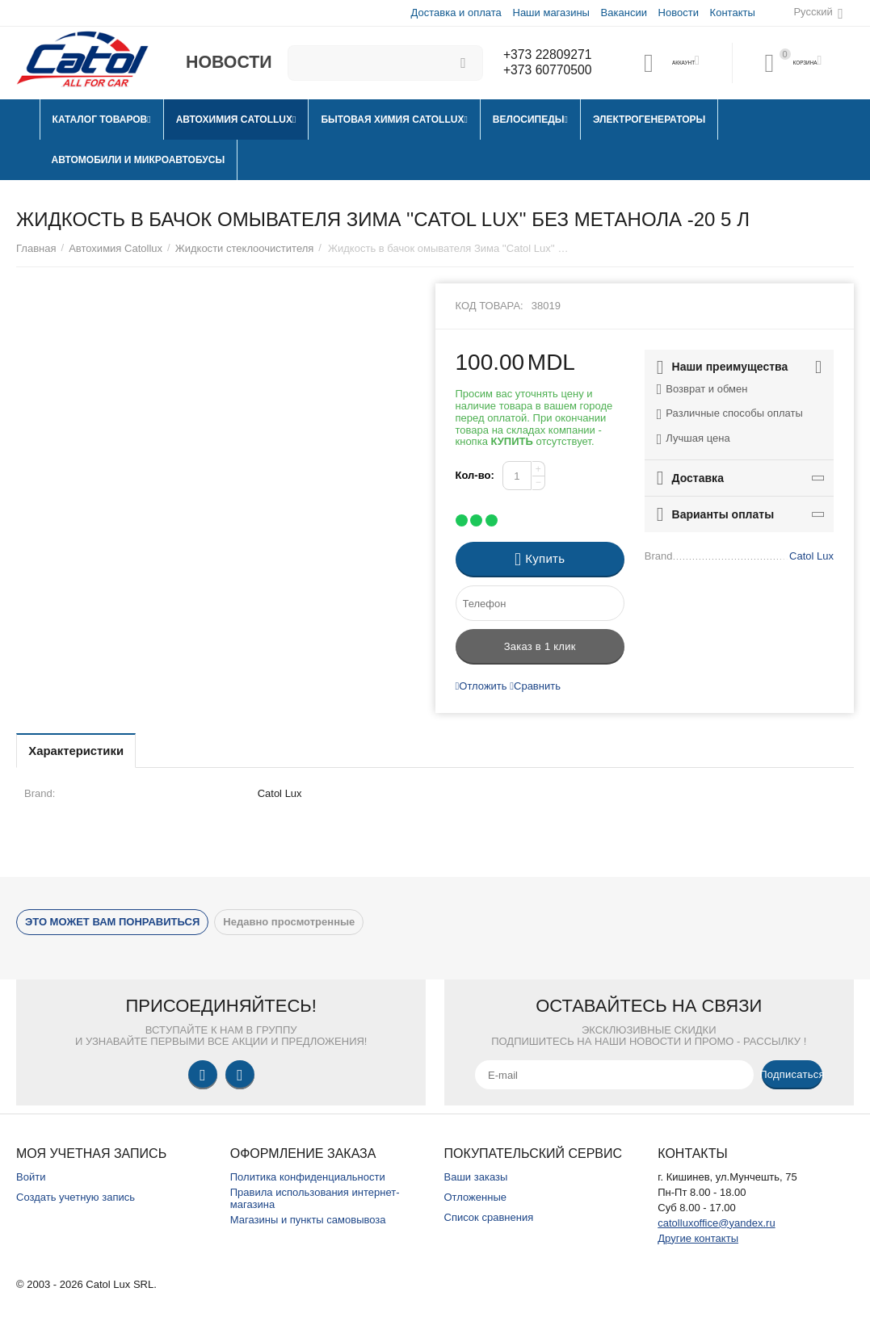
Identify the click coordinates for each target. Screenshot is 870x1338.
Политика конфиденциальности (307, 1177)
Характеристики (84, 750)
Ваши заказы (476, 1177)
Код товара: (489, 306)
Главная (36, 248)
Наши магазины (549, 12)
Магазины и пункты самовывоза (308, 1220)
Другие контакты (698, 1238)
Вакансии (623, 12)
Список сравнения (489, 1217)
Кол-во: (475, 475)
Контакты (731, 12)
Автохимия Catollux (115, 248)
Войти (30, 1177)
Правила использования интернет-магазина (315, 1198)
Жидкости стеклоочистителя (244, 248)
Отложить (481, 686)
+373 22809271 (544, 55)
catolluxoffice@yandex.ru (716, 1223)
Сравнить (535, 686)
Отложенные (475, 1197)
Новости (678, 12)
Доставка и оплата (455, 12)
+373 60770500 (544, 71)
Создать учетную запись (75, 1197)
